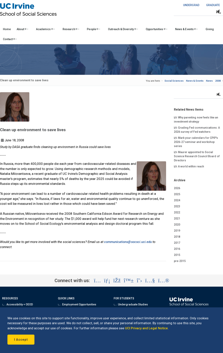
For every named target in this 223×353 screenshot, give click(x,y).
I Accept (21, 339)
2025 (177, 194)
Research (71, 29)
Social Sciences (174, 80)
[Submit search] (218, 11)
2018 (177, 236)
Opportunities (156, 29)
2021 (177, 218)
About (22, 29)
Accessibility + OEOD (17, 304)
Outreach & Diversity (123, 29)
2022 (177, 212)
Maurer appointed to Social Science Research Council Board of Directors (197, 156)
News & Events (186, 29)
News (209, 80)
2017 (177, 242)
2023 (177, 206)
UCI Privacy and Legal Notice (146, 328)
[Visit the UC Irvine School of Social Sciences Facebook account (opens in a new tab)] (116, 280)
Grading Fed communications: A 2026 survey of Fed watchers (197, 129)
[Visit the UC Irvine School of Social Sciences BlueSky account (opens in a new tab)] (129, 280)
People (93, 29)
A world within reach (189, 166)
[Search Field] (198, 11)
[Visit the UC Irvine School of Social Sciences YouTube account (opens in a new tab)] (150, 280)
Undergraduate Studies (131, 304)
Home (7, 29)
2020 (177, 224)
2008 (218, 80)
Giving (210, 29)
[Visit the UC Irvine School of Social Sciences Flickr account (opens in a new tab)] (163, 280)
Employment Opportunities (77, 304)
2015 (177, 254)
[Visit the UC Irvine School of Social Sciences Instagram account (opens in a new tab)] (97, 280)
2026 (177, 188)
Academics (45, 29)
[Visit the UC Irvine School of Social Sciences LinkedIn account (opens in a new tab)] (107, 280)
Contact (10, 39)
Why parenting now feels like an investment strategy (196, 119)
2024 (177, 200)
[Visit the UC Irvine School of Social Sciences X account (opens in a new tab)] (139, 280)
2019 (177, 230)
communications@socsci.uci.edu (128, 242)
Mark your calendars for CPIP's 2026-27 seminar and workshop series (196, 142)
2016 (177, 248)
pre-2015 (180, 261)
